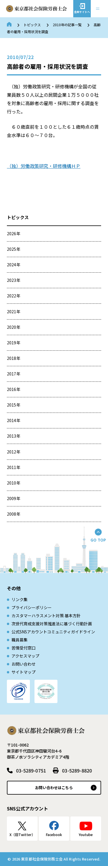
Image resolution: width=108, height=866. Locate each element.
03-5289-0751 (31, 770)
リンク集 (19, 599)
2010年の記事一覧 (67, 24)
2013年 (13, 436)
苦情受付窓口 (23, 648)
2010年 (13, 483)
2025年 (13, 249)
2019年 (13, 342)
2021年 (13, 311)
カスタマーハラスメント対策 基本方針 (46, 615)
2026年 (13, 233)
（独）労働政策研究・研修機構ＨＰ (43, 165)
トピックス (32, 24)
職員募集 (19, 640)
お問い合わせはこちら (54, 787)
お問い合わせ (23, 664)
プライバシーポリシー (31, 607)
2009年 (13, 498)
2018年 (13, 358)
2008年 (13, 514)
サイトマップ (23, 672)
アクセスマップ (25, 656)
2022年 (13, 296)
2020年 (13, 327)
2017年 (13, 374)
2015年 (13, 405)
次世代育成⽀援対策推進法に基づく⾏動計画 (51, 623)
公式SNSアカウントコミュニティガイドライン (53, 632)
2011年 (13, 467)
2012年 (13, 452)
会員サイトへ (82, 12)
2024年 (13, 264)
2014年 (13, 420)
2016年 (13, 389)
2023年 (13, 280)
